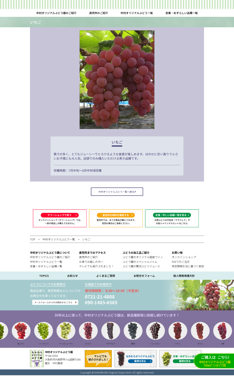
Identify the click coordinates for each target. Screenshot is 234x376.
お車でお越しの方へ (91, 262)
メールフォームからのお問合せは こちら (60, 304)
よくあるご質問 (105, 276)
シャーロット (48, 344)
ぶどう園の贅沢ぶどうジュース (141, 267)
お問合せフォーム (144, 276)
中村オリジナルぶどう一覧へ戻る (116, 192)
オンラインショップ (184, 258)
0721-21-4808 (113, 297)
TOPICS (44, 276)
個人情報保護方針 (184, 276)
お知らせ (72, 276)
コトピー (92, 344)
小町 (227, 344)
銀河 (137, 344)
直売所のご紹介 (98, 13)
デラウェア (115, 344)
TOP (32, 240)
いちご (86, 240)
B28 (3, 344)
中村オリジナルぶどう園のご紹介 (56, 13)
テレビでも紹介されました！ (96, 267)
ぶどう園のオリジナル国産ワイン (143, 258)
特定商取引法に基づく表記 (188, 267)
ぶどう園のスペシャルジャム (140, 262)
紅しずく (25, 344)
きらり (204, 344)
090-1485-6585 (115, 303)
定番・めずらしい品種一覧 (182, 13)
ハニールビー (159, 344)
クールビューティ (70, 344)
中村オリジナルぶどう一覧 (137, 13)
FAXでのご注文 (181, 262)
